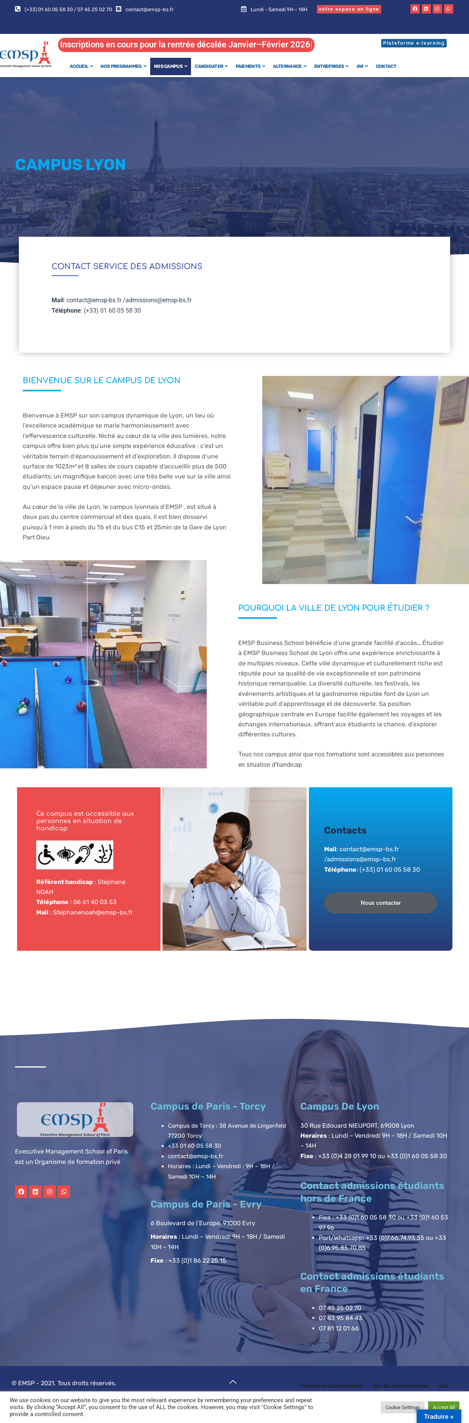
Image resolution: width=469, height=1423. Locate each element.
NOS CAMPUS (170, 66)
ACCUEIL (81, 66)
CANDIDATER (211, 66)
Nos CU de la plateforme (417, 1386)
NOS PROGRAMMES (123, 66)
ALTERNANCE (290, 66)
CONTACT (386, 66)
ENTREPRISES (331, 66)
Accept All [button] (444, 1407)
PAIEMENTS (250, 66)
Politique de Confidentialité (339, 1386)
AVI (362, 66)
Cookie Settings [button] (402, 1407)
